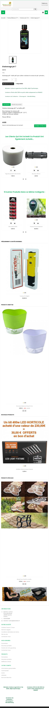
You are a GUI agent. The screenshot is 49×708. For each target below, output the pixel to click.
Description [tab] (6, 104)
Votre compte (6, 665)
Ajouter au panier (8, 83)
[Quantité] (13, 79)
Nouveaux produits (6, 645)
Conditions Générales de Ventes (10, 632)
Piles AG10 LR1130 (13, 226)
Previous (23, 411)
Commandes (5, 670)
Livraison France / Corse (8, 627)
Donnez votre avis (40, 126)
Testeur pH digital (24, 296)
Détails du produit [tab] (16, 104)
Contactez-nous (6, 636)
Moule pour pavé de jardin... (24, 579)
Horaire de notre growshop (8, 648)
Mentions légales (6, 629)
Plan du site (4, 634)
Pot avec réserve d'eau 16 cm (24, 406)
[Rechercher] (23, 9)
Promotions (4, 643)
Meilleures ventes (6, 661)
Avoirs (3, 673)
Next (25, 411)
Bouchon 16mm (36, 174)
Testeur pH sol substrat (36, 226)
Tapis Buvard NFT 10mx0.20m (13, 174)
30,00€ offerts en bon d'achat (24, 469)
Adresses (3, 675)
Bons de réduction (6, 677)
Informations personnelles (8, 668)
